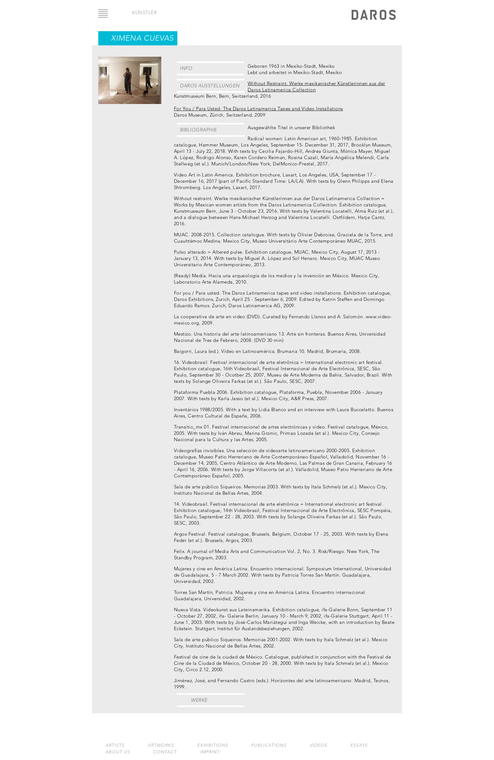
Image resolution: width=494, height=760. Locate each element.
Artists (114, 745)
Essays (359, 745)
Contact (165, 752)
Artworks (160, 745)
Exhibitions (212, 745)
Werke (199, 700)
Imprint (210, 752)
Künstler (144, 12)
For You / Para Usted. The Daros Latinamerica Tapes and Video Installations (258, 109)
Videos (318, 745)
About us (117, 752)
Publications (268, 745)
